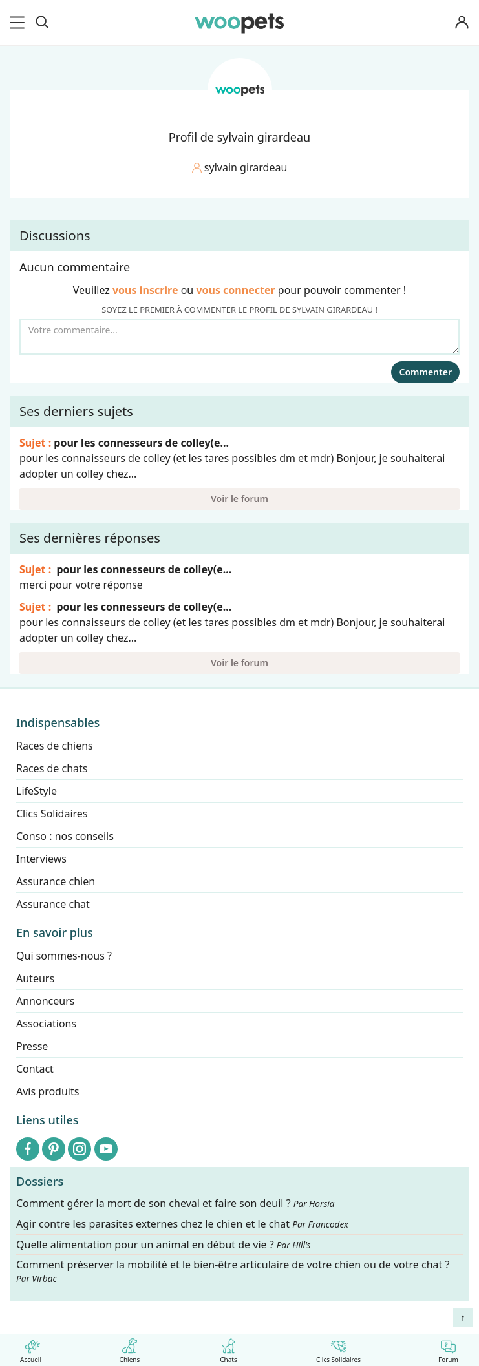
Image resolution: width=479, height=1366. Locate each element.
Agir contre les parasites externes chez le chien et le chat (182, 1224)
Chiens (129, 1348)
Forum (448, 1348)
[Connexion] (462, 23)
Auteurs (35, 978)
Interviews (41, 859)
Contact (35, 1069)
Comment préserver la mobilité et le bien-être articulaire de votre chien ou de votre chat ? (232, 1271)
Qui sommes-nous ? (64, 956)
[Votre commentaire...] (239, 337)
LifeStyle (36, 791)
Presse (32, 1046)
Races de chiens (54, 746)
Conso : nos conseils (65, 836)
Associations (46, 1023)
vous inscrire (145, 290)
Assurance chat (53, 904)
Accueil (30, 1348)
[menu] (19, 22)
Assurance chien (55, 881)
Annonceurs (45, 1001)
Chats (228, 1348)
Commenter (425, 372)
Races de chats (51, 768)
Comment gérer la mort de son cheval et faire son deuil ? (175, 1203)
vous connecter (235, 290)
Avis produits (47, 1091)
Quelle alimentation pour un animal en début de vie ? (163, 1244)
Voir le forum (239, 498)
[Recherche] (42, 22)
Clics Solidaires (338, 1348)
